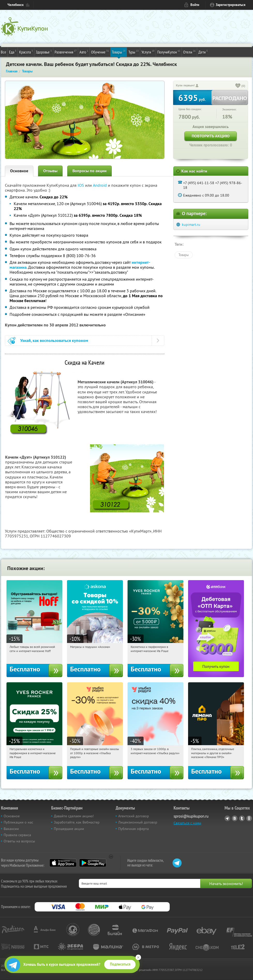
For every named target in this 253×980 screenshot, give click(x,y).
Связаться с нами (187, 823)
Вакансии (11, 828)
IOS (81, 185)
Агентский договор (133, 816)
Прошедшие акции (69, 828)
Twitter (242, 818)
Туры (133, 52)
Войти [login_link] (194, 5)
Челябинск (16, 5)
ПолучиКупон (168, 52)
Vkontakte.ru (234, 818)
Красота (26, 52)
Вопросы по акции (89, 171)
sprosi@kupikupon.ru (191, 816)
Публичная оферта (133, 828)
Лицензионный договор (137, 822)
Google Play (92, 863)
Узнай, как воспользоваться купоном (54, 340)
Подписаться (120, 964)
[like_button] (238, 86)
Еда (12, 52)
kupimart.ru (191, 224)
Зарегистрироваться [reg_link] (230, 5)
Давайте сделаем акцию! (74, 816)
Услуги (148, 52)
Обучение (100, 52)
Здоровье (44, 52)
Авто (83, 52)
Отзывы (50, 171)
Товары (118, 52)
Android (100, 185)
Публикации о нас (18, 822)
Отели (189, 52)
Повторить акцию (210, 136)
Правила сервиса (17, 835)
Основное (19, 171)
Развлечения (66, 52)
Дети (203, 52)
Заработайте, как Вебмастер (77, 822)
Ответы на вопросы (19, 841)
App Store (63, 863)
